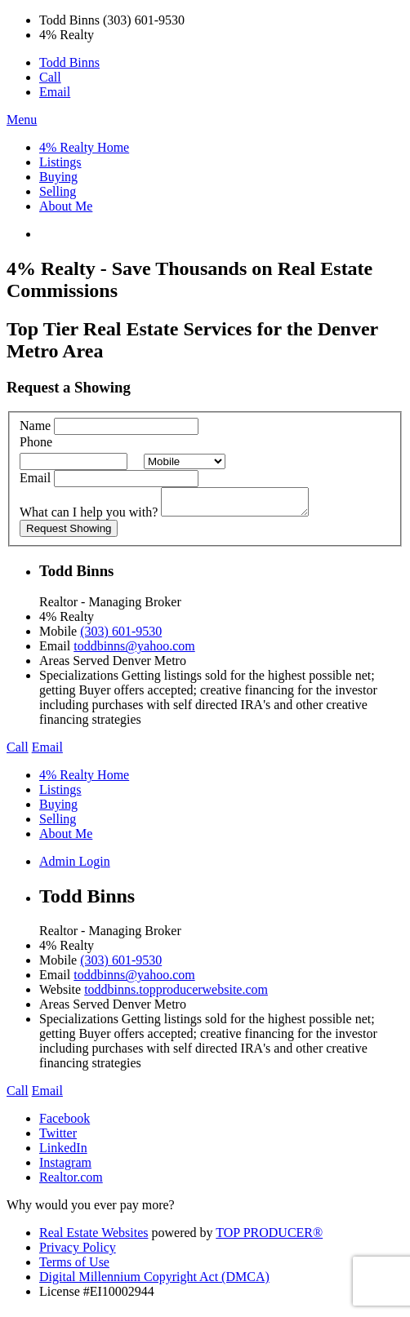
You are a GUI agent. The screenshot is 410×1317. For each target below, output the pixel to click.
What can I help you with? (89, 517)
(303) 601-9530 (121, 636)
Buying (58, 177)
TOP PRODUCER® (269, 1237)
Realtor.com (71, 1182)
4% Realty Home (84, 147)
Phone (36, 442)
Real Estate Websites (94, 1237)
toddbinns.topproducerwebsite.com (176, 994)
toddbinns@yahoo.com (134, 651)
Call (50, 77)
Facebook (64, 1123)
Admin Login (74, 866)
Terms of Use (74, 1267)
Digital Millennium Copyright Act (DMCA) (154, 1281)
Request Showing (68, 533)
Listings (60, 162)
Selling (57, 191)
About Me (65, 206)
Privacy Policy (77, 1252)
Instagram (65, 1167)
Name (35, 425)
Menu (22, 119)
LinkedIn (63, 1153)
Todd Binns (69, 62)
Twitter (58, 1138)
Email (54, 92)
